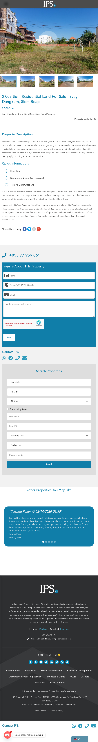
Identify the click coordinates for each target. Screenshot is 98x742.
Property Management (79, 671)
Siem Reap (79, 608)
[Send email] (24, 358)
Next (94, 41)
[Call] (17, 358)
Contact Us (39, 683)
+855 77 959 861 (21, 255)
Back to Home (57, 683)
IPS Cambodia (28, 691)
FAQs (73, 677)
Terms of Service (42, 711)
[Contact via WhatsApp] (4, 358)
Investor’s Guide (56, 677)
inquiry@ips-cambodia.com (58, 639)
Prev (4, 41)
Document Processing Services (26, 677)
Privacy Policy (57, 711)
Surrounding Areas (17, 409)
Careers (85, 677)
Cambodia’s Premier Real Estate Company (56, 691)
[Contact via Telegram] (10, 358)
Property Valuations (51, 671)
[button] (6, 4)
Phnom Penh (64, 608)
